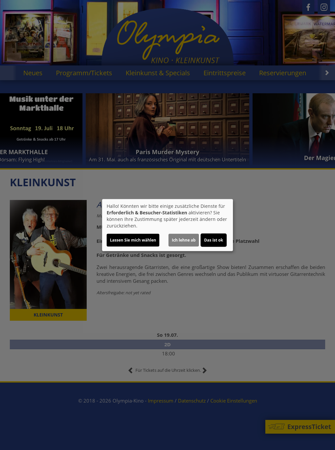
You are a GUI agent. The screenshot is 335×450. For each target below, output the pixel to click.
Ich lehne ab (184, 240)
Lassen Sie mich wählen (133, 240)
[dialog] (167, 225)
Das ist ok (213, 240)
